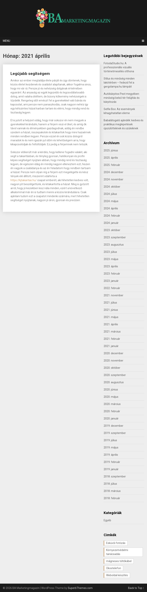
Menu (6, 40)
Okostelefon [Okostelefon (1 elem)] (113, 568)
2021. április (111, 324)
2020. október (112, 367)
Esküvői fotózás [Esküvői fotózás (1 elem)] (115, 543)
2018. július (110, 483)
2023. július (110, 251)
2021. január (111, 346)
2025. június (111, 150)
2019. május (111, 447)
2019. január (111, 469)
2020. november (113, 360)
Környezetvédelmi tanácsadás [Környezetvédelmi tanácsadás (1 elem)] (117, 552)
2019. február (112, 461)
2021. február (112, 338)
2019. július (110, 440)
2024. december (113, 172)
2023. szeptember (115, 237)
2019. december (113, 425)
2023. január (111, 280)
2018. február (112, 498)
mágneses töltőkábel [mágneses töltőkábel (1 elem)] (119, 561)
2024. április (111, 208)
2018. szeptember (115, 476)
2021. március (112, 331)
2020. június (111, 389)
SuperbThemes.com (80, 588)
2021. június (111, 309)
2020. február (112, 411)
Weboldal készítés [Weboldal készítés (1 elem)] (117, 575)
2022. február (112, 288)
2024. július (110, 193)
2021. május (111, 317)
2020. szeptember (115, 375)
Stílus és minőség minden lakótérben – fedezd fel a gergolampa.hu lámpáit (119, 82)
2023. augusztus (114, 244)
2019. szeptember (115, 433)
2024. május (111, 201)
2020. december (113, 353)
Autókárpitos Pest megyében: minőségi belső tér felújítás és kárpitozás (122, 97)
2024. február (112, 215)
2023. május (111, 259)
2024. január (111, 222)
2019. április (111, 454)
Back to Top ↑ (136, 588)
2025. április (111, 157)
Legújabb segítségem (30, 73)
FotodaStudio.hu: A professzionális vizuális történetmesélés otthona (119, 67)
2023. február (112, 273)
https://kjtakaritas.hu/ (23, 180)
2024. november (113, 179)
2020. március (112, 404)
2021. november (113, 295)
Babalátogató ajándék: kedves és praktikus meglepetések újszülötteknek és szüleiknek (123, 124)
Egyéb (107, 520)
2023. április (111, 266)
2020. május (111, 396)
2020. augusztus (114, 382)
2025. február (112, 164)
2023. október (112, 230)
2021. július (110, 302)
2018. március (112, 490)
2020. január (111, 418)
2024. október (112, 186)
